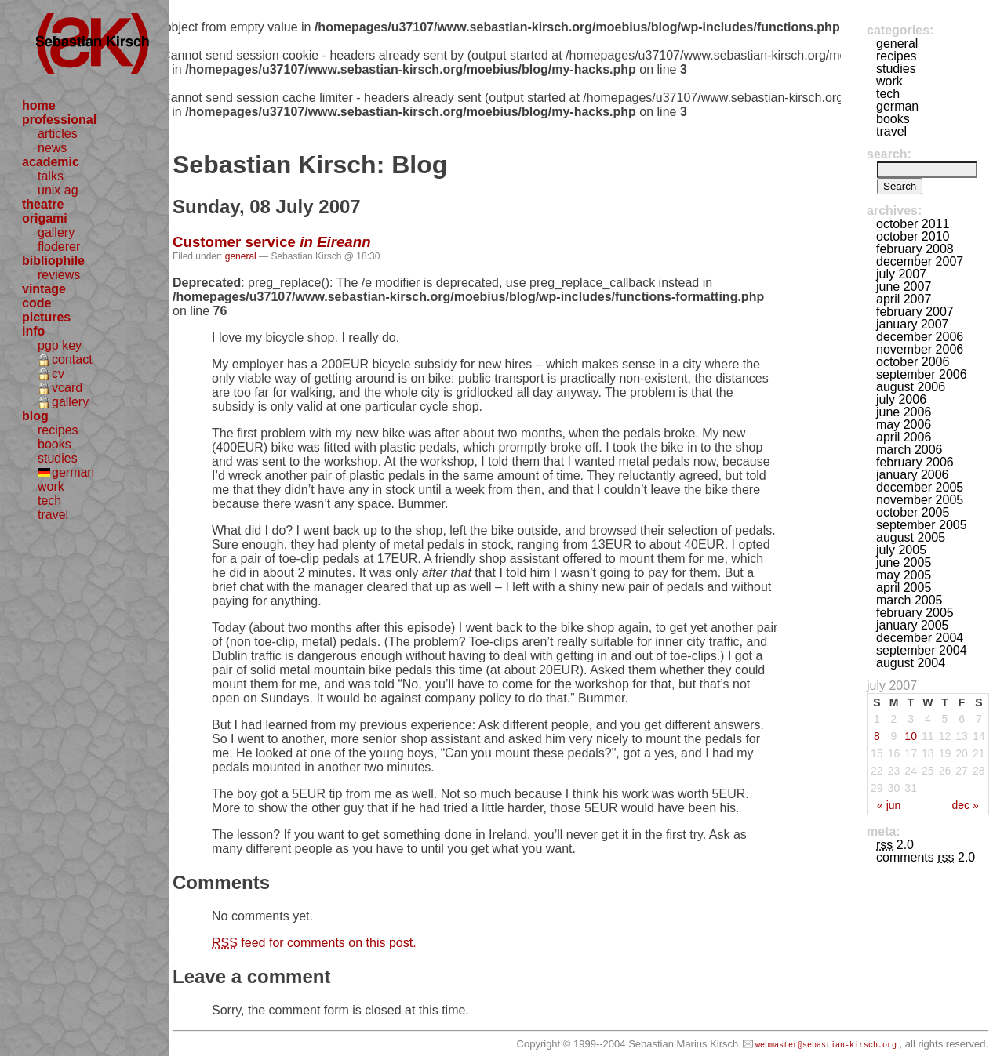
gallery (56, 232)
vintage (44, 289)
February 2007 (915, 311)
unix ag (58, 190)
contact (72, 359)
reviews (59, 274)
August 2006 (910, 387)
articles (58, 133)
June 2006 (903, 412)
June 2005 (903, 562)
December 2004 (919, 637)
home (39, 105)
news (52, 147)
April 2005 (903, 587)
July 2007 (901, 274)
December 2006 (919, 336)
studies (58, 458)
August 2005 (910, 537)
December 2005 (919, 487)
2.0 (895, 844)
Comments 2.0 (925, 857)
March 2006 (909, 449)
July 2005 (901, 550)
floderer (59, 246)
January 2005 (912, 625)
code (36, 303)
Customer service (272, 242)
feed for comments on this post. (314, 942)
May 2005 (903, 575)
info (33, 331)
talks (51, 176)
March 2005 (909, 600)
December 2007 (919, 261)
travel (53, 514)
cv (58, 373)
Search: (889, 154)
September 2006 (921, 374)
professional (59, 119)
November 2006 (919, 349)
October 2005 (912, 512)
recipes (58, 430)
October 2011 (912, 223)
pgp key (60, 345)
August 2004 (910, 663)
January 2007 (912, 324)
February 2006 (915, 462)
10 (910, 736)
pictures (46, 317)
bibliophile (53, 260)
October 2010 (912, 236)
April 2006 (903, 437)
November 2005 (919, 499)
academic (50, 162)
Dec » (964, 805)
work (51, 486)
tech (49, 500)
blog (35, 416)
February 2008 (915, 249)
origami (44, 218)
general (240, 256)
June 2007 (903, 286)
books (54, 444)
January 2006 (912, 474)
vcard (67, 387)
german (73, 472)
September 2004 (921, 650)
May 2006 (903, 424)
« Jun (888, 805)
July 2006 (901, 399)
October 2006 (912, 361)
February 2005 (915, 612)
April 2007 (903, 299)
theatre (43, 204)
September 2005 (921, 525)
